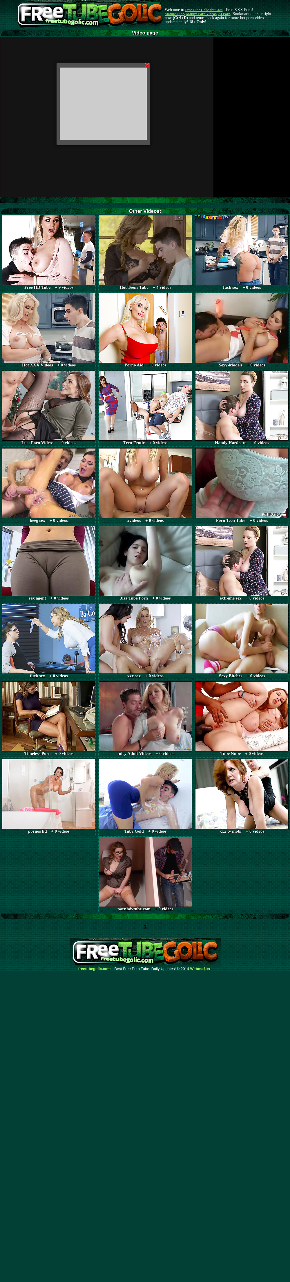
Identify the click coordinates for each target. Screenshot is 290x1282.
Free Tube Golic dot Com (203, 10)
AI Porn (224, 14)
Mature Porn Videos (201, 14)
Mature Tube (174, 14)
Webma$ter (200, 969)
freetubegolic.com (94, 969)
